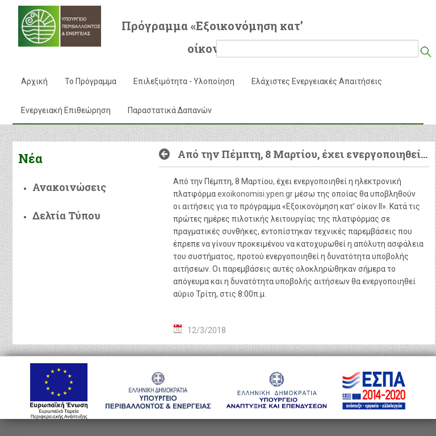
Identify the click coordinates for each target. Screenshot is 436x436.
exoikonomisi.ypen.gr (255, 193)
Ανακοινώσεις (69, 187)
